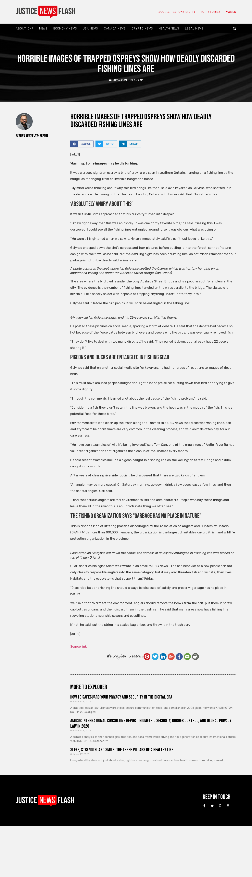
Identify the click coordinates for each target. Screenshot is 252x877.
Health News (169, 28)
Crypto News (142, 28)
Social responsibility (176, 12)
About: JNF (24, 28)
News (43, 28)
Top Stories (210, 12)
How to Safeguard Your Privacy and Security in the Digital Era (121, 697)
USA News (90, 28)
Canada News (115, 28)
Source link (78, 646)
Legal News (194, 28)
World (230, 12)
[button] (234, 28)
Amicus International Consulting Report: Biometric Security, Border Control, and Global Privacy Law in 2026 (150, 723)
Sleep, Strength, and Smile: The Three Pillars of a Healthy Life (121, 750)
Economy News (65, 28)
